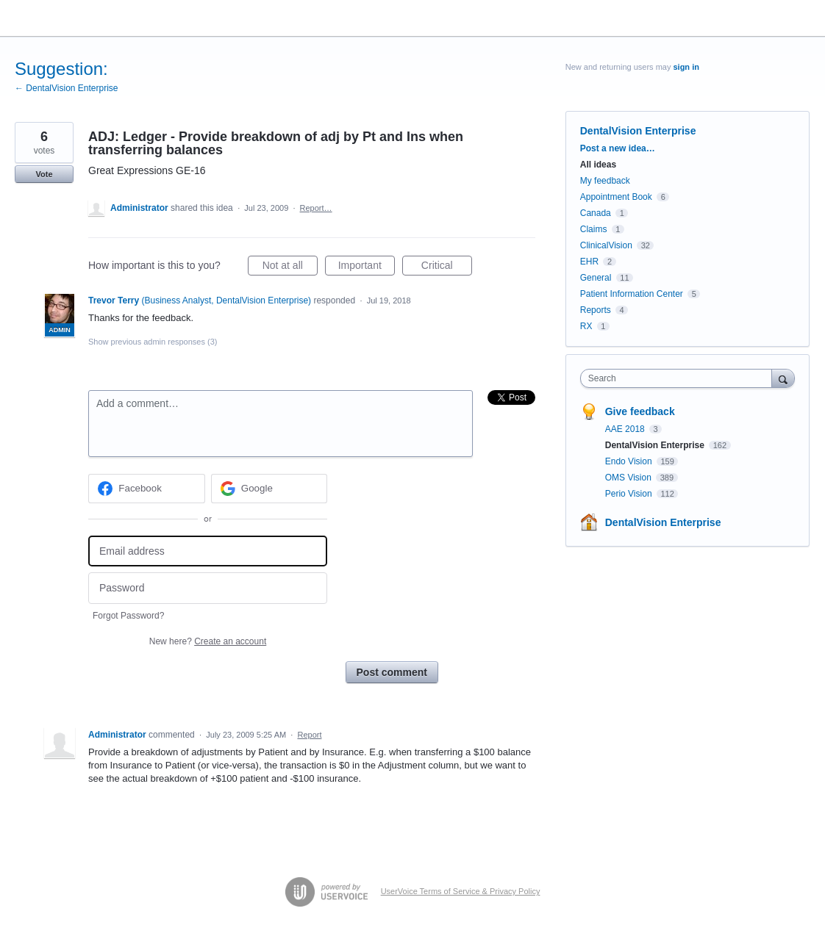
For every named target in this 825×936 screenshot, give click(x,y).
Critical (446, 267)
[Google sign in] (269, 488)
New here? (207, 641)
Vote (43, 174)
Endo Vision (629, 461)
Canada (595, 213)
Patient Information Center (631, 294)
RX (586, 326)
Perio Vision (629, 494)
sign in (686, 66)
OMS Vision (629, 477)
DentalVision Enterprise (638, 131)
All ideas (598, 164)
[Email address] (207, 551)
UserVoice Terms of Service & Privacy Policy (460, 891)
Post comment (392, 672)
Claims (593, 229)
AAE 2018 (626, 429)
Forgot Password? (128, 616)
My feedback (605, 181)
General (596, 278)
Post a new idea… (617, 148)
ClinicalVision (606, 245)
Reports (595, 310)
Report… (316, 208)
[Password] (207, 588)
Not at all (290, 267)
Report (309, 734)
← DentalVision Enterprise (66, 88)
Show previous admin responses (152, 341)
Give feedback (640, 411)
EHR (589, 261)
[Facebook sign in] (146, 488)
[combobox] (680, 378)
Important (366, 267)
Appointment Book (616, 197)
